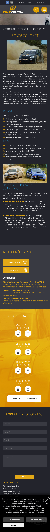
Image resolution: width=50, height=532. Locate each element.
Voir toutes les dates (24, 399)
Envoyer (24, 477)
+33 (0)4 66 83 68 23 (23, 2)
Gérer (13, 525)
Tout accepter (14, 519)
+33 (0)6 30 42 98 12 (39, 2)
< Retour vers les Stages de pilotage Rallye (24, 29)
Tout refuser (36, 519)
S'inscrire (14, 262)
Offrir (14, 270)
